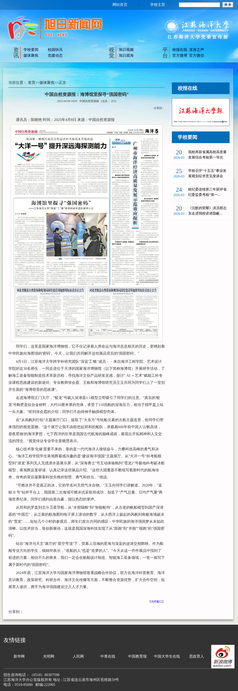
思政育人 (196, 656)
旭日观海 (126, 55)
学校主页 (157, 5)
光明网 (48, 656)
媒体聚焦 (31, 55)
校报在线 (179, 50)
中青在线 (107, 656)
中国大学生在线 (167, 656)
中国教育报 (137, 656)
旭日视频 (126, 50)
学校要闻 (31, 50)
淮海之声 (196, 50)
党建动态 (55, 55)
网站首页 (119, 5)
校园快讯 (55, 50)
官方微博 (179, 55)
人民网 (78, 656)
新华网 (19, 656)
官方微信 (196, 55)
